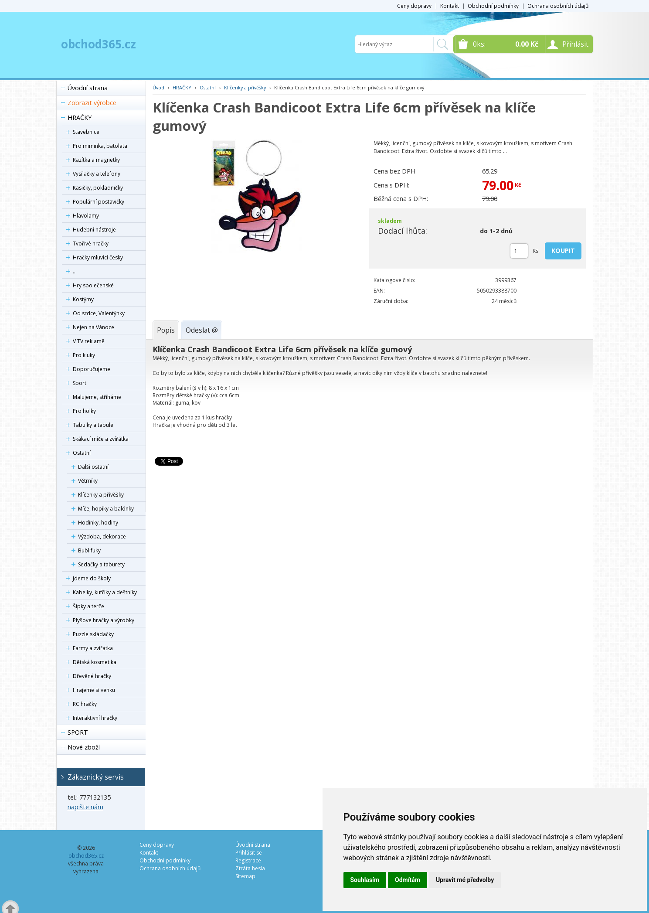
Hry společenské (93, 285)
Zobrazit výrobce (92, 103)
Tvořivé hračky (91, 243)
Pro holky (84, 411)
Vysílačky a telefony (96, 173)
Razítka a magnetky (96, 160)
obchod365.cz (98, 44)
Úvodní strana (88, 88)
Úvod (158, 87)
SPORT (78, 732)
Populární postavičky (98, 201)
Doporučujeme (91, 369)
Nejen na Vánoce (93, 327)
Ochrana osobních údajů (557, 6)
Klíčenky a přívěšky (101, 494)
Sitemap (245, 876)
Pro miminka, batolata (100, 146)
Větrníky (88, 480)
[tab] (166, 330)
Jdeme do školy (92, 578)
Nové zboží (84, 747)
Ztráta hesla (250, 868)
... (75, 271)
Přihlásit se (248, 852)
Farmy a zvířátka (93, 648)
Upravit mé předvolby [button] (465, 879)
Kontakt (449, 6)
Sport (79, 383)
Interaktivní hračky (95, 718)
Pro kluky (84, 355)
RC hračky (85, 704)
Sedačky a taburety (101, 564)
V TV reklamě (89, 341)
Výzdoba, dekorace (102, 536)
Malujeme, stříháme (97, 397)
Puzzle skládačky (93, 634)
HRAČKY (80, 117)
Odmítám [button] (407, 879)
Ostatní (82, 452)
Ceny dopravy (414, 6)
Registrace (248, 860)
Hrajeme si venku (94, 690)
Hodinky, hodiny (98, 522)
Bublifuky (89, 550)
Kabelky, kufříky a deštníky (105, 592)
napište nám (85, 807)
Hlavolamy (86, 215)
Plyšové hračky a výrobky (103, 620)
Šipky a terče (88, 606)
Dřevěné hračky (92, 676)
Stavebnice (86, 132)
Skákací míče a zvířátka (101, 439)
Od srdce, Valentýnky (99, 313)
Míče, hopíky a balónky (106, 508)
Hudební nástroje (94, 229)
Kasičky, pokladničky (98, 187)
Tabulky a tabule (93, 425)
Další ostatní (93, 466)
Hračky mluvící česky (98, 257)
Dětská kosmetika (94, 662)
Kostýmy (83, 299)
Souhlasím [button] (365, 879)
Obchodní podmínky (493, 6)
